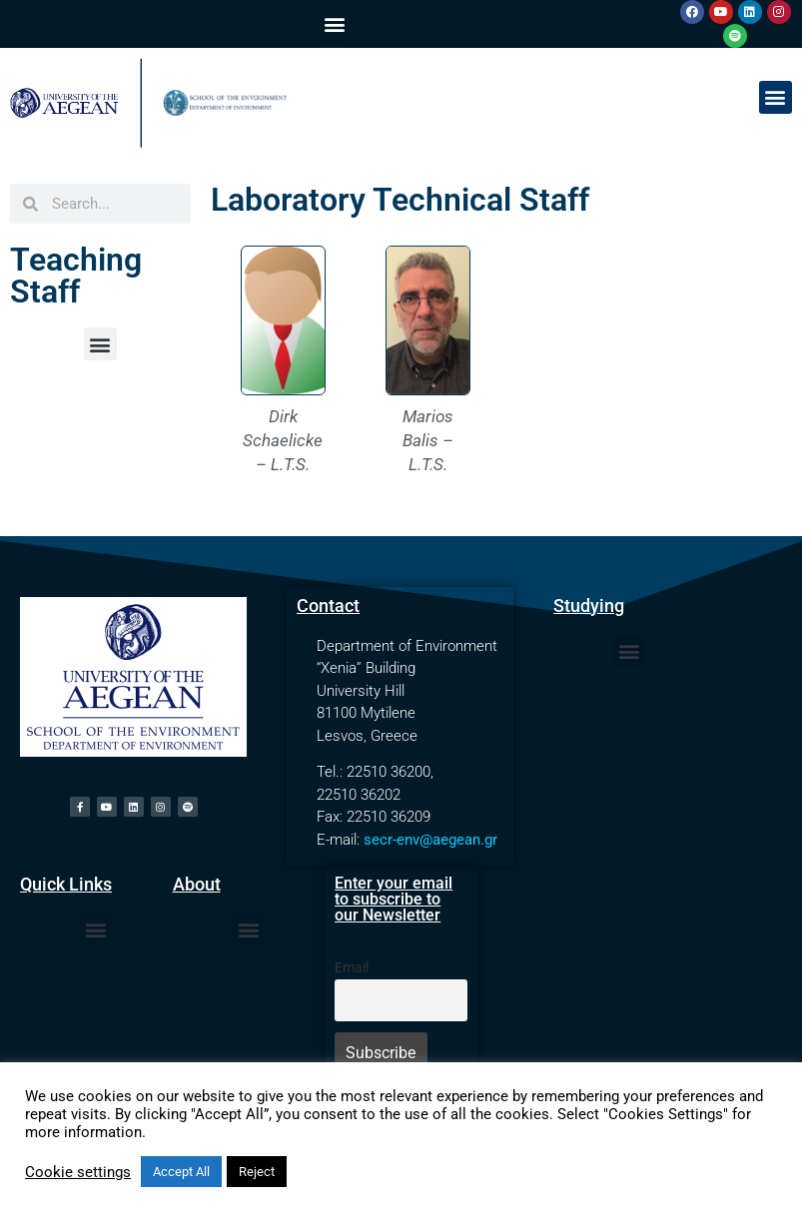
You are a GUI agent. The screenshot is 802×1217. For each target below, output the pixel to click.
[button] (334, 24)
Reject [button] (257, 1171)
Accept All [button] (181, 1171)
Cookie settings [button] (78, 1172)
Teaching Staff (76, 275)
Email (352, 967)
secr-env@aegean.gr (430, 840)
